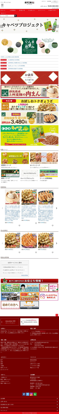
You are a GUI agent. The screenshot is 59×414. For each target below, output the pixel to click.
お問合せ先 (33, 339)
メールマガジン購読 (35, 365)
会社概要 (32, 374)
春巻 (2, 363)
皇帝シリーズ (4, 367)
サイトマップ (4, 410)
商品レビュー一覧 (34, 367)
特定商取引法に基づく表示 (7, 404)
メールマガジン (55, 2)
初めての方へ (52, 10)
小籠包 (2, 365)
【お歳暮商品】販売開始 (10, 60)
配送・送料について (5, 379)
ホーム (3, 10)
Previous (1, 26)
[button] (2, 208)
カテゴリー (3, 357)
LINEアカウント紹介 (35, 363)
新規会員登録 (24, 275)
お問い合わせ (4, 401)
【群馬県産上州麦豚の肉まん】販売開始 (14, 63)
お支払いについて (5, 381)
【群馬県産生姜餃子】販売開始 (12, 68)
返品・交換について (5, 383)
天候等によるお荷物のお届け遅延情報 (10, 57)
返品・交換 (3, 339)
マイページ (41, 10)
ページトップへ (57, 315)
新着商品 (13, 10)
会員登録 (49, 1)
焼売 (2, 361)
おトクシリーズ (4, 369)
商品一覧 (22, 10)
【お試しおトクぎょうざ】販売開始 (13, 65)
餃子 (2, 360)
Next (57, 26)
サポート (3, 374)
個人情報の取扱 (4, 407)
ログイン (44, 1)
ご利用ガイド (55, 1)
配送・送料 (33, 328)
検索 (15, 16)
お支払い (3, 328)
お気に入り (31, 10)
